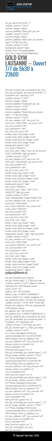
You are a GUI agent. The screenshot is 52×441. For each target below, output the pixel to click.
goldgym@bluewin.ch (16, 272)
